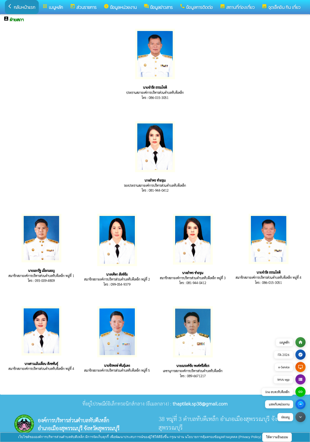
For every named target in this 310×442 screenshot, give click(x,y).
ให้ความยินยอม (277, 437)
